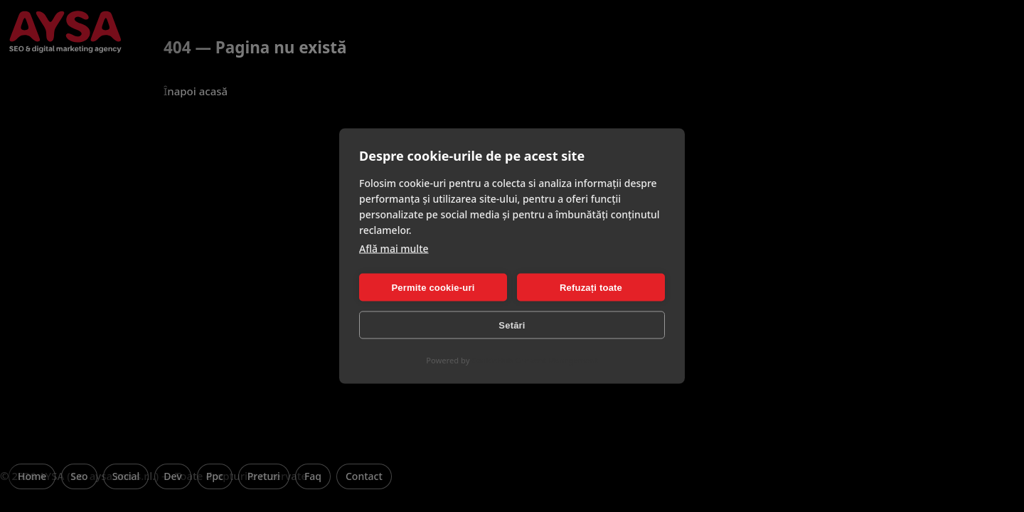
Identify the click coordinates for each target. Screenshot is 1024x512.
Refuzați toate (591, 287)
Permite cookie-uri (432, 287)
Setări (511, 324)
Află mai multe (394, 248)
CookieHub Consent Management (534, 360)
